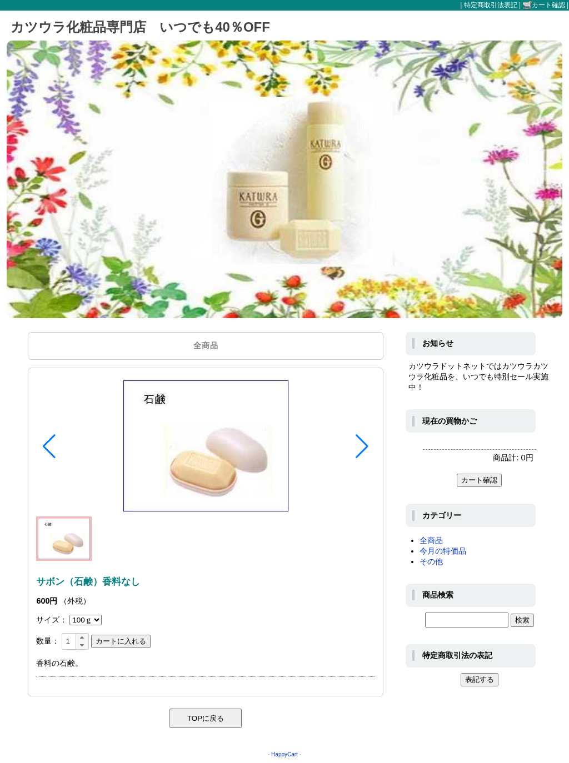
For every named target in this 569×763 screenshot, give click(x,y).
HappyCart (284, 754)
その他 (431, 561)
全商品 (431, 540)
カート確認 (544, 5)
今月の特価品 (443, 550)
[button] (49, 446)
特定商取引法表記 (490, 5)
